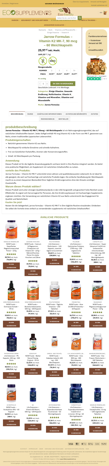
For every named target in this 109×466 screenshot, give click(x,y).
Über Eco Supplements (81, 2)
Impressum (33, 449)
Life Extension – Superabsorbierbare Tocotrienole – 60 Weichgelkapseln (54, 410)
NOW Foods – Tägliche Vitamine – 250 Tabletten (54, 306)
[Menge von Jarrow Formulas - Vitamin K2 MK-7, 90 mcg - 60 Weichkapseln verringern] (39, 83)
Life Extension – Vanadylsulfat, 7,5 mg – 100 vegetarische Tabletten (98, 410)
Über (41, 449)
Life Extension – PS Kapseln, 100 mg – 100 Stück (11, 358)
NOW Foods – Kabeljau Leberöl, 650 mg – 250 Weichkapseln (54, 359)
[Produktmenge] (43, 83)
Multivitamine (55, 94)
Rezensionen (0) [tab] (47, 119)
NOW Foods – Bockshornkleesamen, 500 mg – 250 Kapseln (33, 306)
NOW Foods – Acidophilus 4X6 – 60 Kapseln (11, 409)
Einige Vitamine (53, 32)
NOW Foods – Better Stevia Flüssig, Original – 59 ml (33, 358)
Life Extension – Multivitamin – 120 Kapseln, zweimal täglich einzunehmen (54, 247)
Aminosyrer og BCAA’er (55, 25)
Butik (50, 30)
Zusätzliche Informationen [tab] (49, 114)
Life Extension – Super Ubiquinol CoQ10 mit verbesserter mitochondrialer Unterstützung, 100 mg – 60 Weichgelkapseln (97, 250)
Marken (16, 20)
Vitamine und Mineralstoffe (64, 20)
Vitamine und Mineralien (49, 97)
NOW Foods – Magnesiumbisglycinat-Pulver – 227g (98, 306)
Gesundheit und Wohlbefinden (35, 20)
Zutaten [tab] (94, 114)
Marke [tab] (30, 114)
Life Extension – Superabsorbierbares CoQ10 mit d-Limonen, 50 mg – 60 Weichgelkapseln (76, 411)
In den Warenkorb (63, 83)
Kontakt (23, 449)
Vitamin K (65, 32)
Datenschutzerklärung (74, 449)
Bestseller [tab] (63, 119)
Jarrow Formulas (52, 104)
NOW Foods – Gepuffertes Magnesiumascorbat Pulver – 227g (11, 247)
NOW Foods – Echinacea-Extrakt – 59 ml (11, 306)
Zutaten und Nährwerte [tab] (76, 114)
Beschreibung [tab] (17, 114)
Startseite (42, 30)
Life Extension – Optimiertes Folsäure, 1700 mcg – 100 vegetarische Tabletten (76, 248)
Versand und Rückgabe (98, 2)
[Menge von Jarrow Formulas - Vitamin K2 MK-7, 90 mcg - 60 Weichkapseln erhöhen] (47, 83)
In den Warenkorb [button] (11, 265)
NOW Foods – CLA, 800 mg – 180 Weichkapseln (76, 358)
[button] (10, 3)
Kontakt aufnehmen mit (99, 5)
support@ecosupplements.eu (68, 459)
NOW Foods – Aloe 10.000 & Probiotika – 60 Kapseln (76, 306)
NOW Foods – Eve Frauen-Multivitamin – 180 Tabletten (97, 358)
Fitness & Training (88, 20)
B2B (87, 449)
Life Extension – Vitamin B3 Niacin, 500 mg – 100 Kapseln (33, 409)
